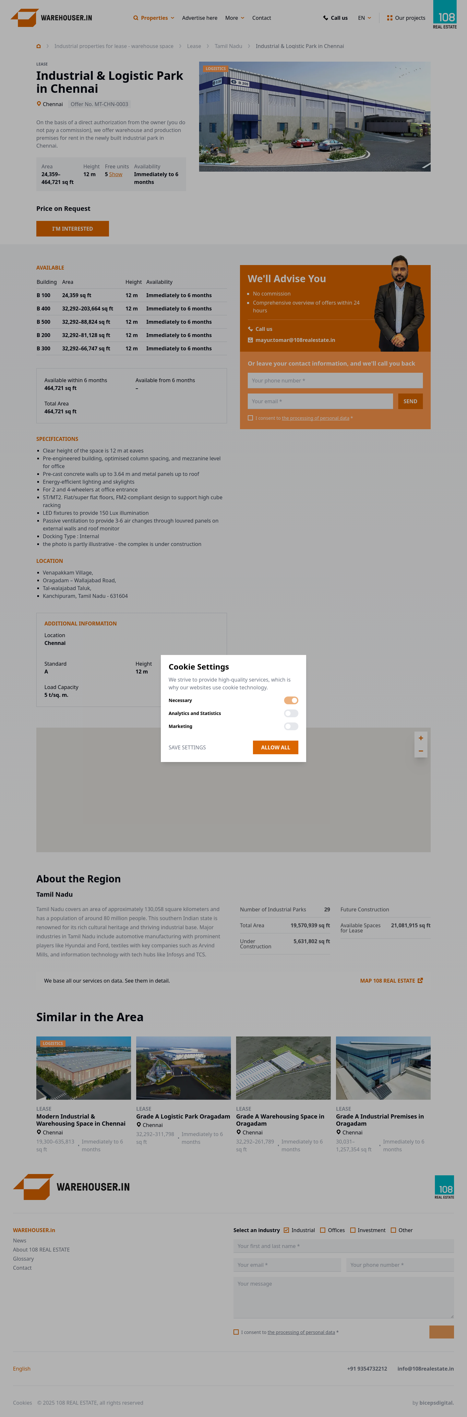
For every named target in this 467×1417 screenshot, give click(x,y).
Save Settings (187, 747)
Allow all (275, 747)
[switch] (291, 700)
